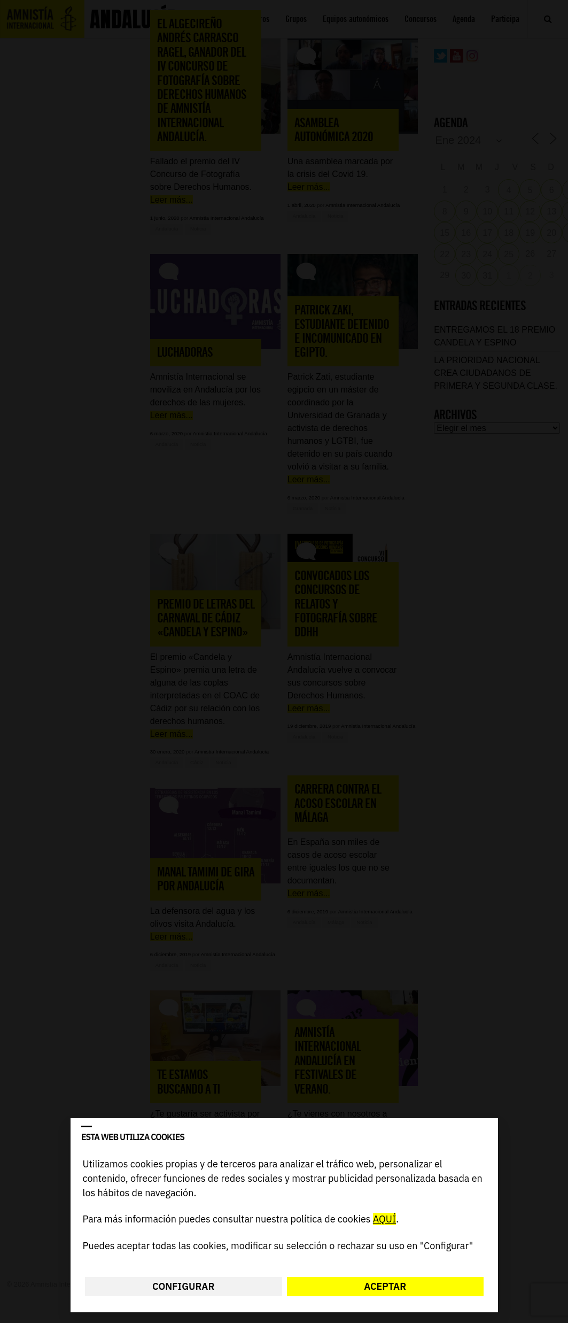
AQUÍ (383, 1219)
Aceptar (385, 1286)
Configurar (183, 1286)
